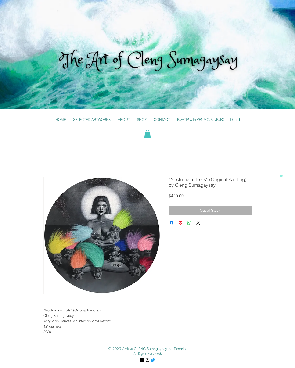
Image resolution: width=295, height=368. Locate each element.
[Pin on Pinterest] (180, 222)
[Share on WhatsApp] (189, 222)
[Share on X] (198, 222)
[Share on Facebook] (171, 222)
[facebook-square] (142, 360)
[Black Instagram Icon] (147, 360)
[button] (91, 119)
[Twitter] (153, 360)
